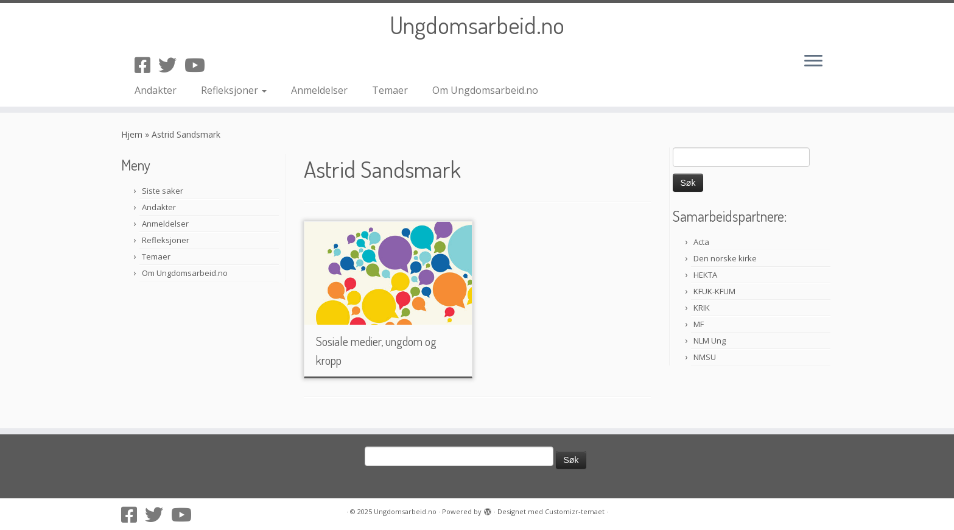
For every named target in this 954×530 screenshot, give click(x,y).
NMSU (704, 357)
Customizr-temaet (575, 511)
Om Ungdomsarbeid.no (485, 90)
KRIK (701, 307)
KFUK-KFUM (714, 291)
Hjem (131, 134)
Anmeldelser (319, 90)
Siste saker (162, 190)
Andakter (156, 90)
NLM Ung (709, 340)
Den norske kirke (725, 258)
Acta (701, 241)
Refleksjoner (234, 90)
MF (698, 324)
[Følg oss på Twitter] (171, 64)
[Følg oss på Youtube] (198, 64)
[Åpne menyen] (813, 61)
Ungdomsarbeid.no (477, 24)
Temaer (390, 90)
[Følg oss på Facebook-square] (146, 64)
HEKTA (705, 274)
